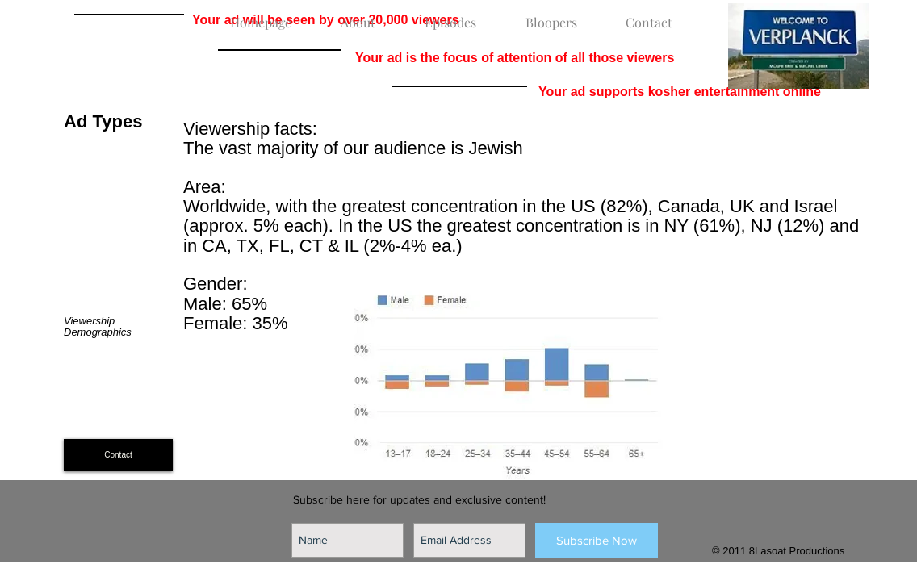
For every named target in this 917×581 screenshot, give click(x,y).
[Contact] (118, 455)
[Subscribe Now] (596, 540)
